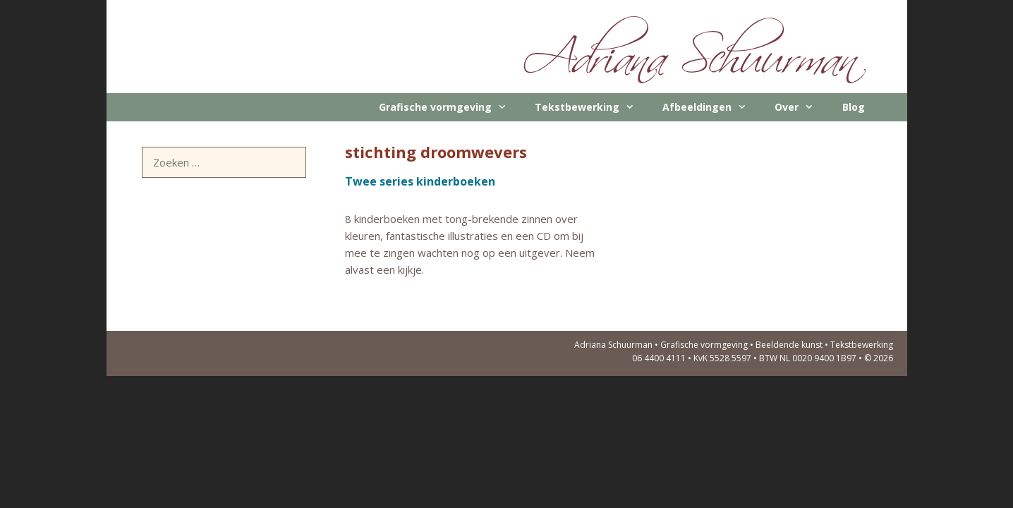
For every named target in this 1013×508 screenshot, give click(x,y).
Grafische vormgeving (450, 107)
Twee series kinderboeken (420, 181)
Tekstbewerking (591, 107)
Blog (853, 107)
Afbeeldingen (711, 107)
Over (801, 107)
